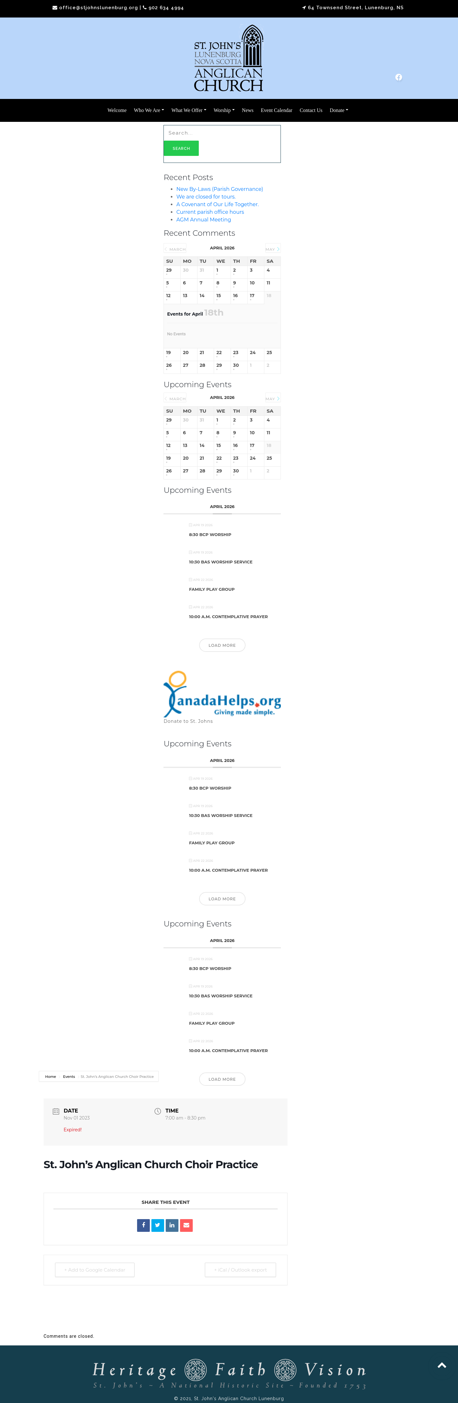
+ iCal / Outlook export (240, 1270)
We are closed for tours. (205, 197)
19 (168, 352)
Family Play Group (211, 589)
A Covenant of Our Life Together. (217, 204)
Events (69, 1076)
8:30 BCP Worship (210, 534)
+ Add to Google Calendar (94, 1270)
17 (252, 295)
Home (51, 1076)
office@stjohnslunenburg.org (98, 7)
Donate (337, 110)
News (247, 110)
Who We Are (147, 110)
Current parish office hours (210, 212)
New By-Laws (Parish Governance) (219, 189)
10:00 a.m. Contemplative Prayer (228, 616)
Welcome (117, 110)
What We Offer (187, 110)
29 (168, 270)
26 (168, 365)
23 (236, 352)
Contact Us (311, 110)
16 (235, 295)
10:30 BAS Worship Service (220, 561)
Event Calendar (276, 110)
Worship (222, 110)
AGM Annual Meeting (203, 220)
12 (168, 295)
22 (219, 352)
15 (218, 295)
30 (236, 365)
